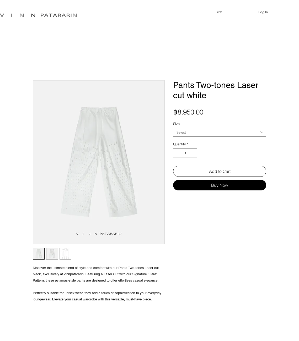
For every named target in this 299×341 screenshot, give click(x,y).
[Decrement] (177, 152)
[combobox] (219, 132)
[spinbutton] (185, 152)
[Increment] (193, 152)
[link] (221, 11)
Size (176, 124)
